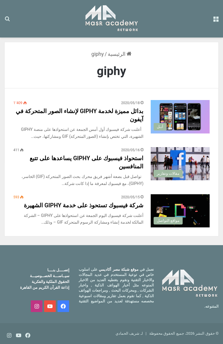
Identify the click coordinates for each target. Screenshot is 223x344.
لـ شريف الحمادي (129, 333)
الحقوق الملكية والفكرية (50, 281)
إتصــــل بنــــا (58, 270)
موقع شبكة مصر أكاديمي (119, 269)
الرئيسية (120, 54)
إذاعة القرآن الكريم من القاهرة (44, 287)
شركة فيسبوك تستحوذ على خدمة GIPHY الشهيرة (83, 205)
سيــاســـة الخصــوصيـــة (49, 276)
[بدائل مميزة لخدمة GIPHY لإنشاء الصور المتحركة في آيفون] (180, 116)
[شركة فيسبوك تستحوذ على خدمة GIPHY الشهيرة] (180, 210)
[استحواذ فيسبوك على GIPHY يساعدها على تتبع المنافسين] (180, 163)
